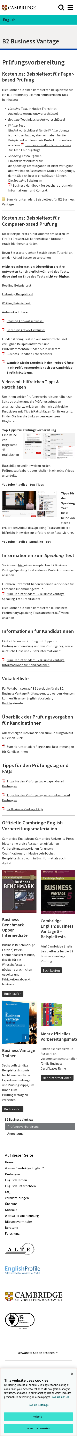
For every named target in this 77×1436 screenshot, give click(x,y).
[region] (38, 1402)
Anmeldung (15, 1133)
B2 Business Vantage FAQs (25, 809)
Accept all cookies (38, 1428)
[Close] (72, 1373)
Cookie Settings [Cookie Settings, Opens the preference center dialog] (39, 1405)
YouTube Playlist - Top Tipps (23, 484)
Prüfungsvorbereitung (23, 1126)
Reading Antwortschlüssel (25, 321)
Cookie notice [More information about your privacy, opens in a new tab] (60, 1397)
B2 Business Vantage (19, 1119)
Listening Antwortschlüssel (26, 330)
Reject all (38, 1416)
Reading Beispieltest (16, 285)
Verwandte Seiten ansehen (36, 1353)
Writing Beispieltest (16, 303)
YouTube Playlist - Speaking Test (26, 541)
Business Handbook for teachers (48, 145)
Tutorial (62, 252)
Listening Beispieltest (17, 294)
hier (14, 243)
